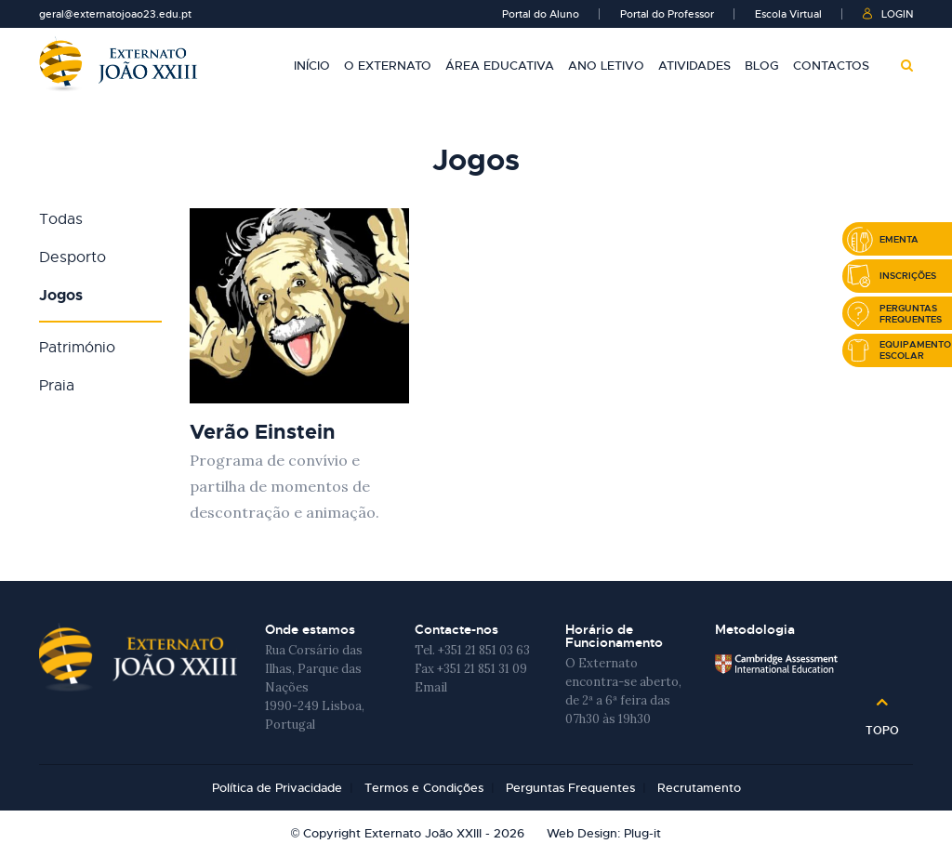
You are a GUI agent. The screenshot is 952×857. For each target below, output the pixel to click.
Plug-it (642, 833)
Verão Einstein (263, 431)
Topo (882, 724)
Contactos (831, 65)
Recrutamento (699, 788)
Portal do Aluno (540, 13)
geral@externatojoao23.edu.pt (115, 13)
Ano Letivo (606, 65)
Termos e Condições (423, 788)
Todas (61, 219)
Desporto (72, 257)
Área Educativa (499, 65)
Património (77, 347)
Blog (762, 65)
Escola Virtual (788, 13)
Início (312, 65)
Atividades (694, 65)
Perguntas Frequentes (570, 788)
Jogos (61, 295)
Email (431, 687)
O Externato (387, 65)
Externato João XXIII (118, 63)
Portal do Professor (667, 13)
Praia (56, 385)
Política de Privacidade (277, 788)
